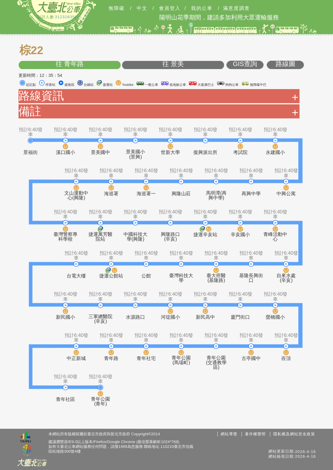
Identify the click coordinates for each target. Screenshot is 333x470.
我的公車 (202, 8)
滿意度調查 (236, 8)
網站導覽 (229, 434)
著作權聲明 (255, 434)
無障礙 (117, 8)
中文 (142, 8)
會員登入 (170, 8)
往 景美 (173, 64)
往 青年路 (70, 64)
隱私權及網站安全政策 (294, 434)
